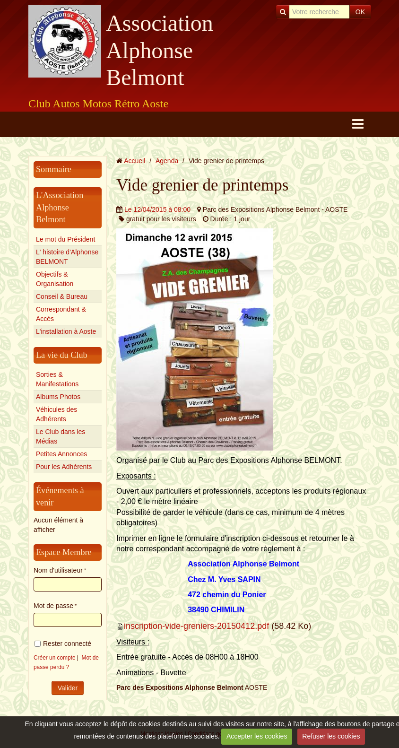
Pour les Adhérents (64, 466)
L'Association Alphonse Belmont (59, 207)
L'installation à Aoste (66, 331)
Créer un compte (55, 657)
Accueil (134, 161)
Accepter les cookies (256, 736)
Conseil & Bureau (61, 296)
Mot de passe (53, 605)
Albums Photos (58, 396)
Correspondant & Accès (61, 313)
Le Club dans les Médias (60, 436)
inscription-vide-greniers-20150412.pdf (196, 626)
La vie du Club (61, 355)
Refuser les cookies (331, 736)
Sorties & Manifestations (57, 379)
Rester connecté (63, 643)
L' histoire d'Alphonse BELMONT (67, 256)
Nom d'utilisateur (58, 570)
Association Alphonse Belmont (159, 50)
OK (360, 12)
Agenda (167, 161)
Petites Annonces (61, 454)
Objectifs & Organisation (54, 278)
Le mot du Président (65, 239)
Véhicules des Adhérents (56, 414)
